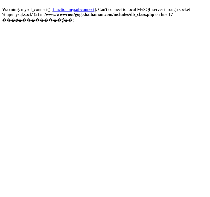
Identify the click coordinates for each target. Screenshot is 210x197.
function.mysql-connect (74, 9)
